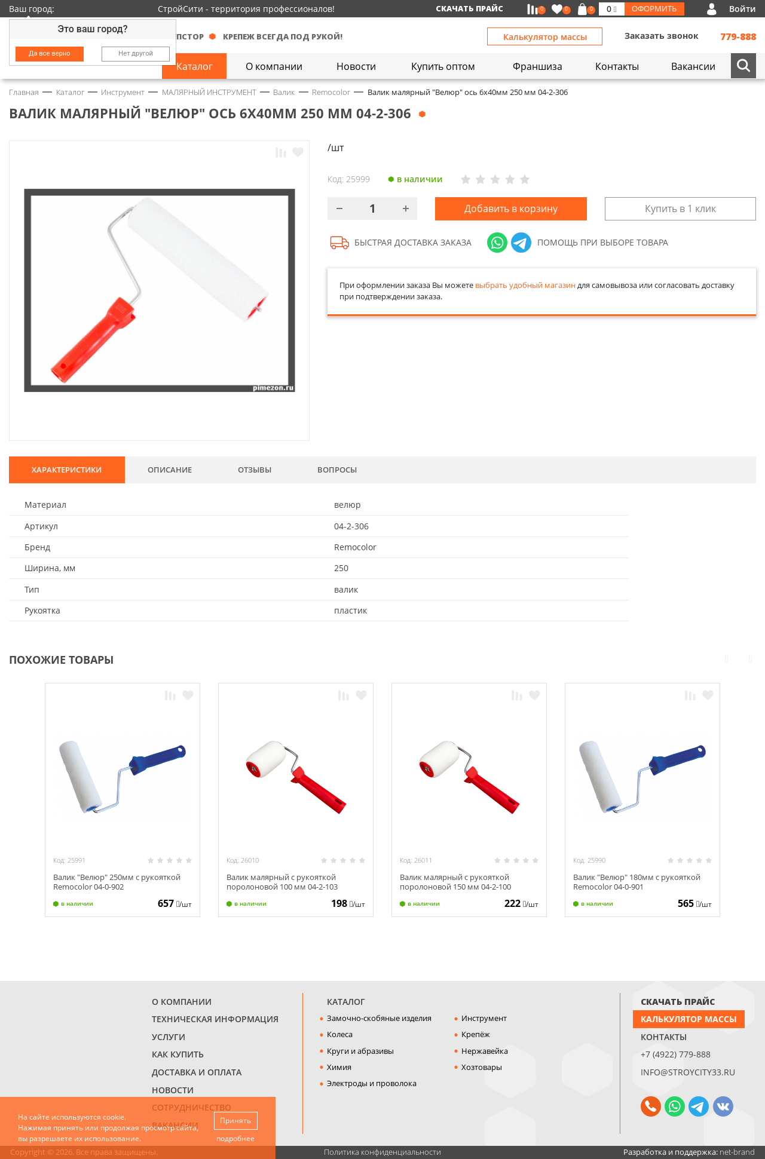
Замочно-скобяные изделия (379, 1018)
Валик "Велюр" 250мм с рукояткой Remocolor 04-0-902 (116, 881)
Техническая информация (215, 1019)
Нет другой (135, 53)
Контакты (664, 1037)
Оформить (654, 8)
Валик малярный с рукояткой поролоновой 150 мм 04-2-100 (455, 881)
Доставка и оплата (196, 1072)
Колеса (340, 1034)
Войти (742, 8)
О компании (182, 1001)
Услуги (168, 1037)
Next (750, 658)
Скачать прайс (469, 8)
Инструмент (484, 1018)
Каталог (346, 1001)
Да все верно (50, 53)
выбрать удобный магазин (525, 285)
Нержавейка (484, 1050)
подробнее (235, 1138)
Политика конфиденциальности (382, 1151)
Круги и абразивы (360, 1050)
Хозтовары (481, 1067)
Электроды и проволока (372, 1083)
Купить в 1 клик (680, 208)
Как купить (178, 1054)
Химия (339, 1067)
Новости (173, 1090)
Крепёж (475, 1034)
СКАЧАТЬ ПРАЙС (678, 1001)
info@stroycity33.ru (688, 1072)
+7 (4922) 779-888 (676, 1054)
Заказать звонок (662, 35)
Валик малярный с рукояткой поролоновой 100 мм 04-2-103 (282, 881)
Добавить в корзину (511, 208)
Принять (235, 1120)
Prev (726, 658)
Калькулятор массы (545, 36)
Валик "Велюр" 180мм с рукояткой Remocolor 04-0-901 (636, 881)
